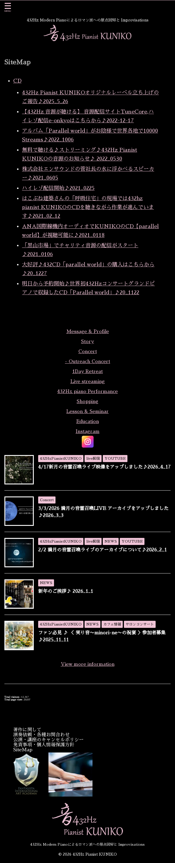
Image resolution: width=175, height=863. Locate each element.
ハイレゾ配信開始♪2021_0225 (58, 188)
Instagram (88, 431)
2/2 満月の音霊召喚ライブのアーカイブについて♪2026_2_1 (102, 550)
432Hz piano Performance (87, 391)
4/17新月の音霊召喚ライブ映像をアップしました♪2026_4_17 (104, 467)
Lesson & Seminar (87, 411)
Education (87, 421)
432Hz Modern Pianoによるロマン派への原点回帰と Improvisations (87, 844)
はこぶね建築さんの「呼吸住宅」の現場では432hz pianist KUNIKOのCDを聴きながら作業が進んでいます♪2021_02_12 (88, 207)
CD (17, 80)
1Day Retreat (87, 371)
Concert (87, 351)
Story (87, 341)
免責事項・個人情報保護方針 (43, 744)
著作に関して (27, 729)
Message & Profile (87, 331)
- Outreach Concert (87, 361)
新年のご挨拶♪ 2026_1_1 (65, 591)
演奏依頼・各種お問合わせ (41, 734)
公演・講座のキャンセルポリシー (48, 739)
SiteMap (22, 749)
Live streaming (87, 381)
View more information (88, 664)
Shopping (87, 401)
